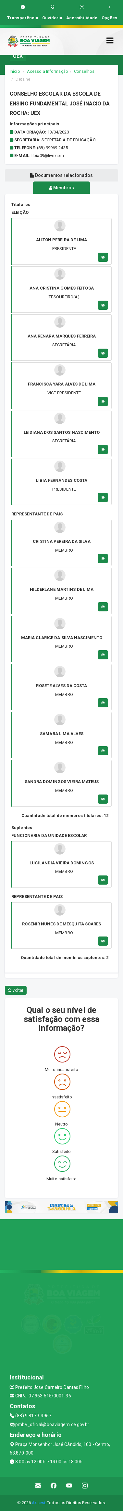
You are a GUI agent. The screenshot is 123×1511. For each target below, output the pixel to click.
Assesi (38, 1502)
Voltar (15, 990)
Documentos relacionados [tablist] (61, 175)
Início (15, 71)
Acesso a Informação (47, 71)
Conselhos (84, 71)
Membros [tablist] (61, 187)
